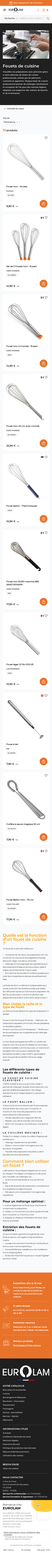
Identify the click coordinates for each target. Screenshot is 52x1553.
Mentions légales (10, 1441)
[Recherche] (26, 18)
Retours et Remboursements (16, 1452)
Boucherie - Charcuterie (13, 1401)
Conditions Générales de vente (17, 1437)
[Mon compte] (38, 10)
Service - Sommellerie (13, 1413)
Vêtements (8, 1420)
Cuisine (6, 1394)
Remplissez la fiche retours (26, 1346)
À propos (7, 1433)
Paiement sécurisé (11, 1444)
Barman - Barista (10, 1416)
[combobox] (12, 122)
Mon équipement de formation (26, 3)
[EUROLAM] (16, 10)
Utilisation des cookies (13, 1456)
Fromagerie (8, 1409)
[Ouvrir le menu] (6, 10)
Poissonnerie (9, 1405)
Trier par (6, 118)
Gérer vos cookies (11, 1469)
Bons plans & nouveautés (14, 1390)
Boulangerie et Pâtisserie (14, 1397)
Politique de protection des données (19, 1448)
